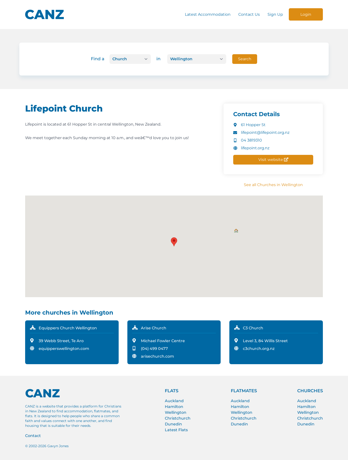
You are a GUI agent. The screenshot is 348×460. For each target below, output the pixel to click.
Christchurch (177, 418)
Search (244, 59)
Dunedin (173, 424)
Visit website (273, 159)
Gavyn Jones (58, 446)
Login (305, 14)
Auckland (174, 401)
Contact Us (249, 14)
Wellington (175, 412)
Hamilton (174, 406)
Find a (97, 58)
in (158, 58)
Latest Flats (176, 430)
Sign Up (275, 14)
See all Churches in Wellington (273, 184)
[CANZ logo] (44, 14)
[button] (236, 231)
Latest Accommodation (208, 14)
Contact (33, 435)
